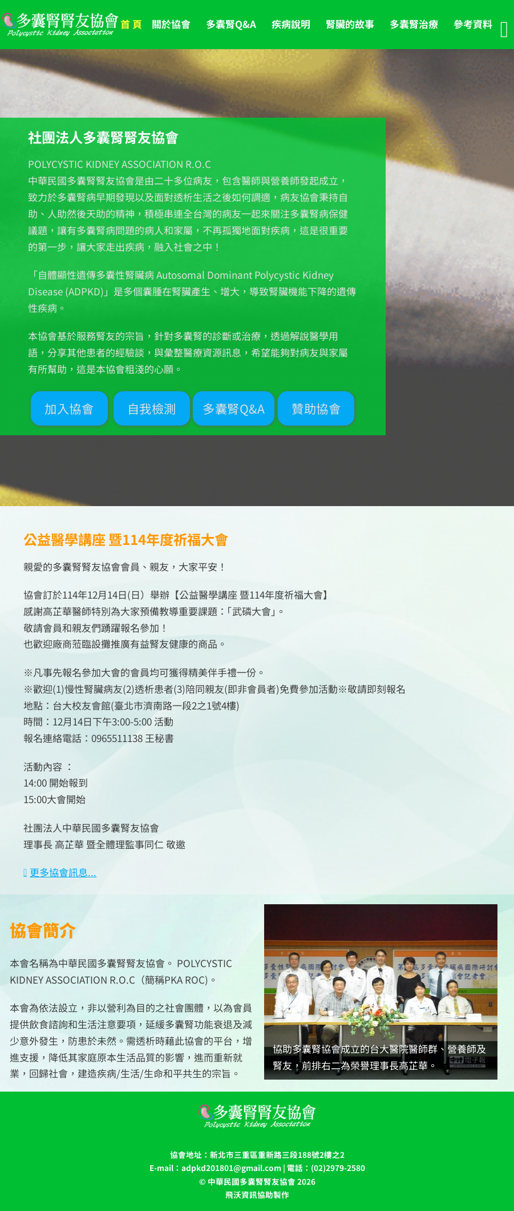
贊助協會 (316, 408)
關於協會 (171, 24)
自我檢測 (151, 408)
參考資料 (473, 24)
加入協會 (69, 408)
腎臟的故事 (350, 24)
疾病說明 (291, 24)
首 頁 (131, 24)
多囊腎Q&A (231, 24)
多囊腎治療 (414, 24)
